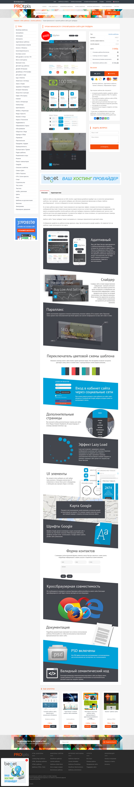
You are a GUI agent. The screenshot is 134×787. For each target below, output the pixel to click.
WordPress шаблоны (66, 6)
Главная (16, 20)
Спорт (18, 179)
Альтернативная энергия (23, 45)
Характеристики (56, 193)
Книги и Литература (22, 101)
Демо (97, 73)
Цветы (18, 194)
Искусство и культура (22, 92)
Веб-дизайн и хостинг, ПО (23, 57)
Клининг (18, 98)
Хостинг (116, 6)
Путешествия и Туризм (23, 149)
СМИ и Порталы (21, 173)
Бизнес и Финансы (21, 48)
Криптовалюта (20, 107)
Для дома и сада (21, 75)
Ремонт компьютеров (22, 161)
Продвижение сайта (92, 764)
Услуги (44, 6)
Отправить (104, 147)
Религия (18, 158)
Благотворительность (22, 51)
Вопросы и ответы (63, 1)
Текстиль (18, 188)
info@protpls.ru (19, 1)
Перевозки (19, 137)
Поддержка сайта (91, 767)
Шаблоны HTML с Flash (38, 767)
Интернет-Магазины (22, 89)
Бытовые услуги (21, 54)
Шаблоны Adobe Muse (56, 764)
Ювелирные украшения (23, 209)
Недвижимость (20, 122)
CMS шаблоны (24, 20)
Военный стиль (20, 63)
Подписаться (110, 742)
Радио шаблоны (21, 152)
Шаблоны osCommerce (74, 770)
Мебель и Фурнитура (22, 110)
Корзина (112, 13)
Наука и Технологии (22, 119)
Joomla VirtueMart (73, 761)
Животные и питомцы (22, 81)
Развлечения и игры (22, 155)
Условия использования (90, 1)
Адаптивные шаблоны (22, 42)
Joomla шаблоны (80, 6)
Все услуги (93, 67)
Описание (44, 193)
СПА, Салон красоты (22, 176)
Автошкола (19, 39)
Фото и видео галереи (56, 767)
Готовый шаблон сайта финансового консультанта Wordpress (50, 713)
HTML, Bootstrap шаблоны (39, 761)
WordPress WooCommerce (75, 767)
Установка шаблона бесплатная (101, 52)
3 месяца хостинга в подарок (100, 55)
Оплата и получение (76, 1)
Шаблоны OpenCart (73, 758)
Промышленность (21, 146)
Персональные (20, 140)
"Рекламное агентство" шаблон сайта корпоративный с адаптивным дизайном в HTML (91, 715)
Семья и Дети (20, 170)
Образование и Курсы (22, 125)
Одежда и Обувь (21, 134)
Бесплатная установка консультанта (102, 59)
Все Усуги (89, 758)
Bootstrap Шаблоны (22, 30)
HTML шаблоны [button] (53, 6)
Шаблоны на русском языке (24, 200)
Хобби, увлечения (21, 191)
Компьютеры (20, 104)
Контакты (108, 1)
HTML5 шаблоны (37, 764)
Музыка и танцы (21, 116)
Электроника (20, 206)
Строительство (20, 182)
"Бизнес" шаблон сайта (111, 711)
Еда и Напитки (20, 78)
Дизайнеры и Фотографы (23, 72)
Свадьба (18, 164)
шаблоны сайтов (42, 776)
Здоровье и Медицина (22, 86)
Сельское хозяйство (22, 167)
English (117, 1)
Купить (111, 73)
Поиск (96, 13)
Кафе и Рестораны (21, 95)
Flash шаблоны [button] (107, 6)
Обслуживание (20, 128)
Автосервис (19, 36)
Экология (18, 203)
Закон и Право (20, 84)
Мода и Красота (20, 113)
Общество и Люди (21, 131)
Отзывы (102, 1)
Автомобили (19, 33)
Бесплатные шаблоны (56, 770)
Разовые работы (91, 761)
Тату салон (19, 185)
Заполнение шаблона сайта (100, 63)
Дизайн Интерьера (21, 69)
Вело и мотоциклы (21, 60)
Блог (55, 1)
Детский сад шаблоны (22, 66)
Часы (17, 197)
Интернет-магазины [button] (93, 6)
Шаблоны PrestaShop (74, 764)
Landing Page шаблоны (38, 758)
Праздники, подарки (22, 143)
